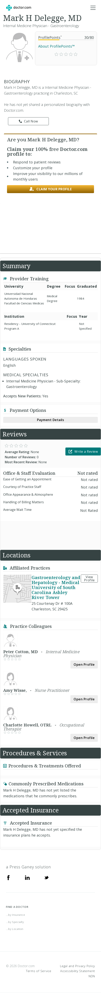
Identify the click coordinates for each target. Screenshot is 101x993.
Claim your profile (50, 189)
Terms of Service (38, 971)
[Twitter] (46, 877)
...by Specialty (15, 922)
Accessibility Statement (77, 971)
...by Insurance (15, 915)
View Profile (89, 578)
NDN (92, 976)
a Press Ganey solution (28, 867)
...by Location (14, 929)
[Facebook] (8, 877)
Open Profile (84, 664)
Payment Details (50, 420)
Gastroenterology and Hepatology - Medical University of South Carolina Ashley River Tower (56, 587)
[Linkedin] (27, 877)
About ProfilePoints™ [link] (56, 46)
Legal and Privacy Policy (77, 966)
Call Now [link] (28, 121)
